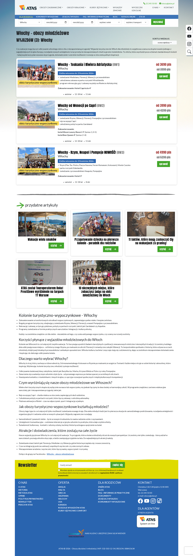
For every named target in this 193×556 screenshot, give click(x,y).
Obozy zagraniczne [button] (50, 7)
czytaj (56, 245)
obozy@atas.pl (166, 3)
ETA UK (142, 17)
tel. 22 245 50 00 (145, 493)
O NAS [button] (155, 7)
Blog (115, 17)
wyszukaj (158, 22)
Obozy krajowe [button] (75, 7)
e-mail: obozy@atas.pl (147, 496)
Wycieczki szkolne (137, 9)
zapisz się (118, 465)
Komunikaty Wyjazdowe (47, 17)
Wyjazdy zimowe (117, 9)
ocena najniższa (164, 43)
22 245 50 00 (150, 3)
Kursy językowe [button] (98, 7)
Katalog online (128, 17)
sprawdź (163, 76)
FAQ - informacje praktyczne (96, 17)
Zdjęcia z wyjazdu (70, 17)
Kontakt (169, 7)
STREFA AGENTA (146, 512)
